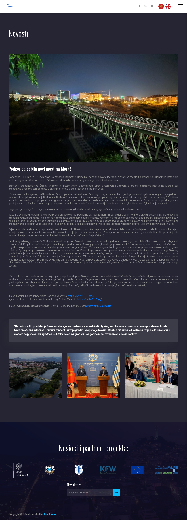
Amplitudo (50, 514)
